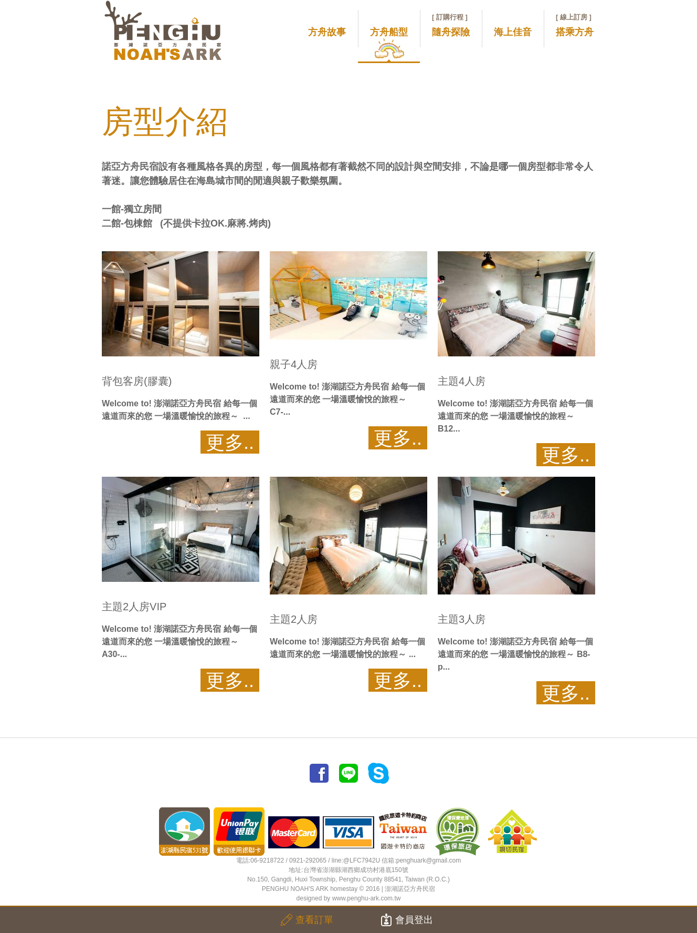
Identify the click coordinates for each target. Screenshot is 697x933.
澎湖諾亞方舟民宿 (410, 889)
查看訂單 (306, 920)
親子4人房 (294, 364)
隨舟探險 (451, 25)
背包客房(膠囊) (137, 381)
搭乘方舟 (575, 25)
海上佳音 (513, 32)
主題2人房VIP (134, 606)
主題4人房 (461, 381)
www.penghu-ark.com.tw (366, 898)
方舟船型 (389, 32)
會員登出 (406, 920)
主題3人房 (461, 619)
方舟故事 (327, 32)
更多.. (230, 442)
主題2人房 (294, 619)
